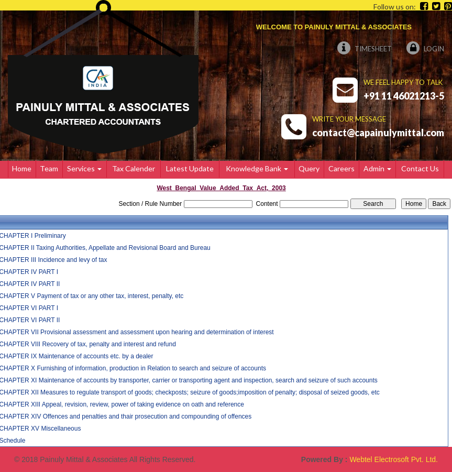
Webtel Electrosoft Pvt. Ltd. (393, 459)
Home (21, 168)
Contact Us (420, 168)
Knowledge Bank (257, 168)
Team (49, 168)
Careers (341, 168)
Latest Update (190, 168)
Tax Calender (133, 168)
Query (309, 168)
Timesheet (364, 49)
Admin (377, 168)
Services (84, 168)
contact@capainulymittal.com (378, 132)
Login (425, 49)
